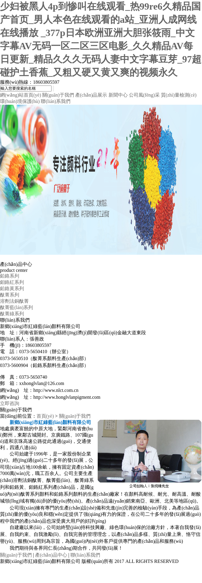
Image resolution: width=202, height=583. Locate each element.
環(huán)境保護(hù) (20, 101)
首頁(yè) (45, 416)
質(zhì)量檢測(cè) (179, 95)
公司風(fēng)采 (144, 95)
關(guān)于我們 (58, 95)
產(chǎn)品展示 (91, 95)
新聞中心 (118, 95)
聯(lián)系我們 (55, 101)
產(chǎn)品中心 (51, 554)
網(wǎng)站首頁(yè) (20, 95)
